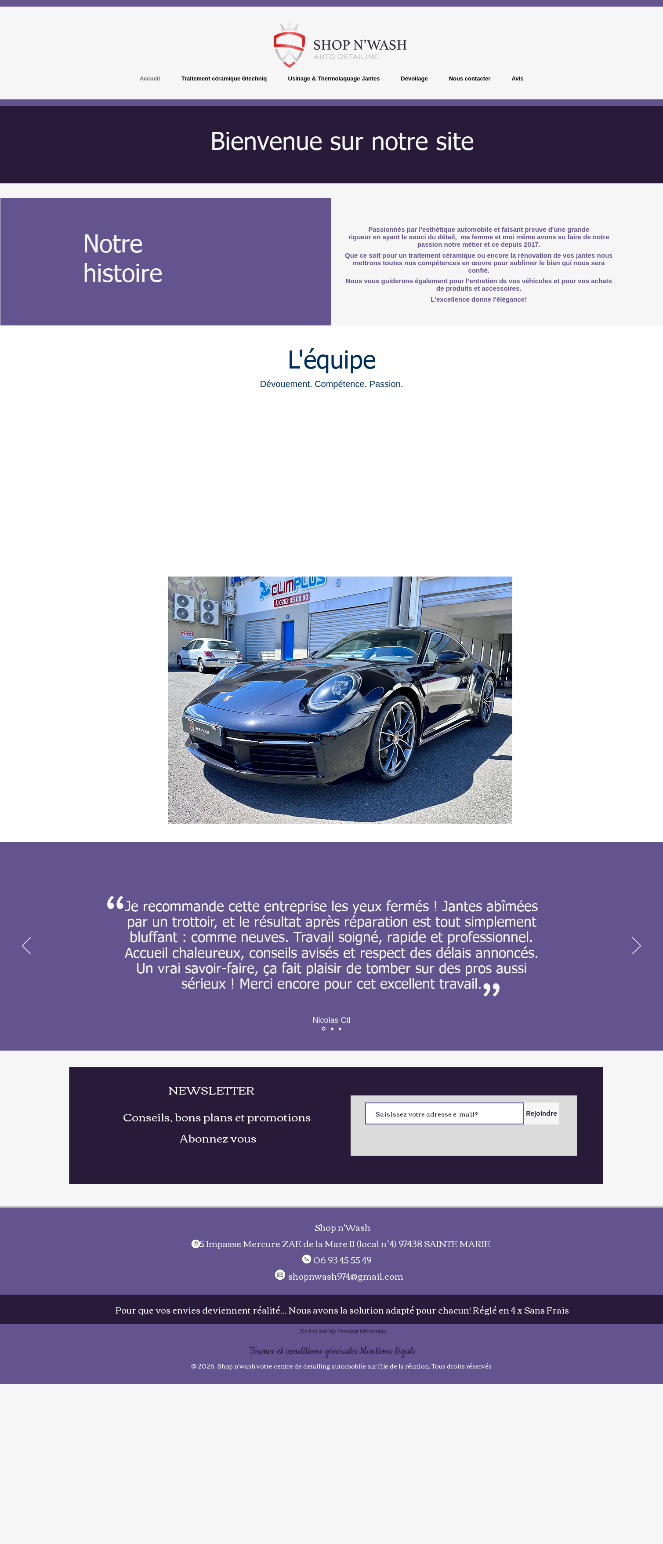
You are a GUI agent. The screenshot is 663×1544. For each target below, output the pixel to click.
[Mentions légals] (387, 1351)
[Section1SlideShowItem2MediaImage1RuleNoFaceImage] (324, 1029)
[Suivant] (636, 946)
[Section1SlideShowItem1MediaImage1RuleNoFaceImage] (332, 1028)
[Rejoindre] (541, 1113)
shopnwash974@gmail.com (345, 1275)
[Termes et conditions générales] (304, 1351)
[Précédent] (26, 946)
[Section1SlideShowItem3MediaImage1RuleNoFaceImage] (340, 1028)
